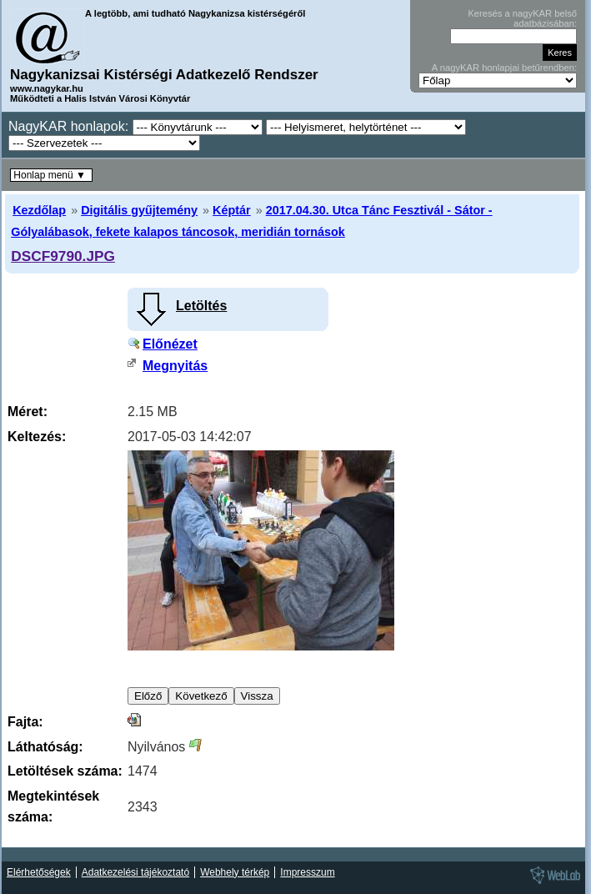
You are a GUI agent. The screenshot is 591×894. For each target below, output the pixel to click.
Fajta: (25, 722)
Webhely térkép (234, 872)
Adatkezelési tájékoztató (135, 872)
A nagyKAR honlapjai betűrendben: (504, 68)
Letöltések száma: (65, 771)
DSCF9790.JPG (63, 256)
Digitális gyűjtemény (139, 210)
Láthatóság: (45, 747)
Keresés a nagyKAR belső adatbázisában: (522, 18)
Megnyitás (175, 366)
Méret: (28, 411)
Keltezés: (37, 436)
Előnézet (170, 344)
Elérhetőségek (39, 872)
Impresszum (307, 872)
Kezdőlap (39, 210)
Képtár (232, 210)
